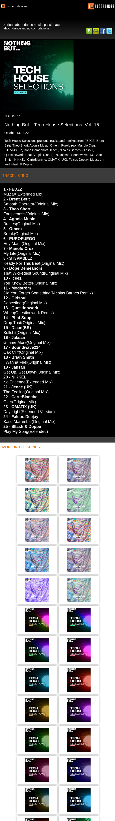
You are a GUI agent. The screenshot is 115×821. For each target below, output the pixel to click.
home (10, 6)
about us (22, 6)
